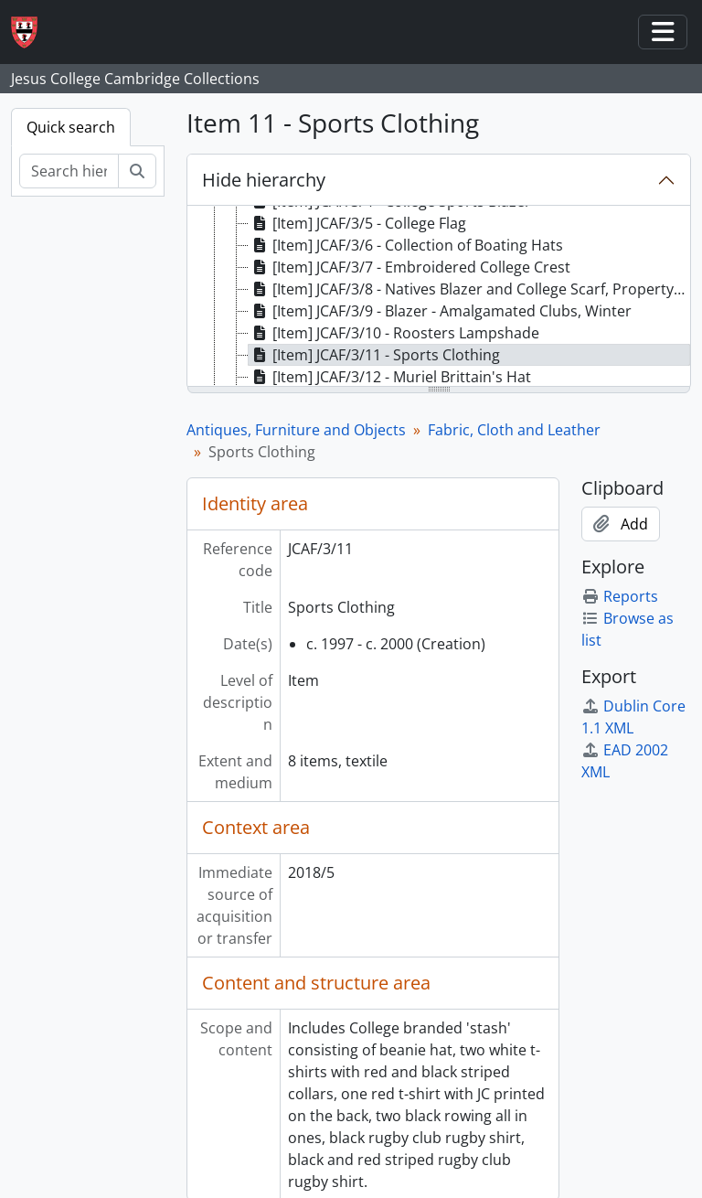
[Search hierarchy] (69, 171)
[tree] (438, 297)
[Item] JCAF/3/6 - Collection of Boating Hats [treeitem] (406, 245)
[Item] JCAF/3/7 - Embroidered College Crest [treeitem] (409, 267)
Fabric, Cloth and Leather (514, 430)
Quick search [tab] (71, 127)
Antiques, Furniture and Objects (296, 430)
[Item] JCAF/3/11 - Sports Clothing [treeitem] (374, 355)
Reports (619, 596)
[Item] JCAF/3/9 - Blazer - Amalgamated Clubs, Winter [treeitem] (440, 311)
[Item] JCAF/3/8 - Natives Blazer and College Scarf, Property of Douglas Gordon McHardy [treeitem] (469, 289)
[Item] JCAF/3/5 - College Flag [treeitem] (357, 223)
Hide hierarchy (263, 179)
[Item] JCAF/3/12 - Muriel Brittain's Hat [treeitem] (390, 377)
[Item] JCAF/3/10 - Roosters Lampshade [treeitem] (394, 333)
